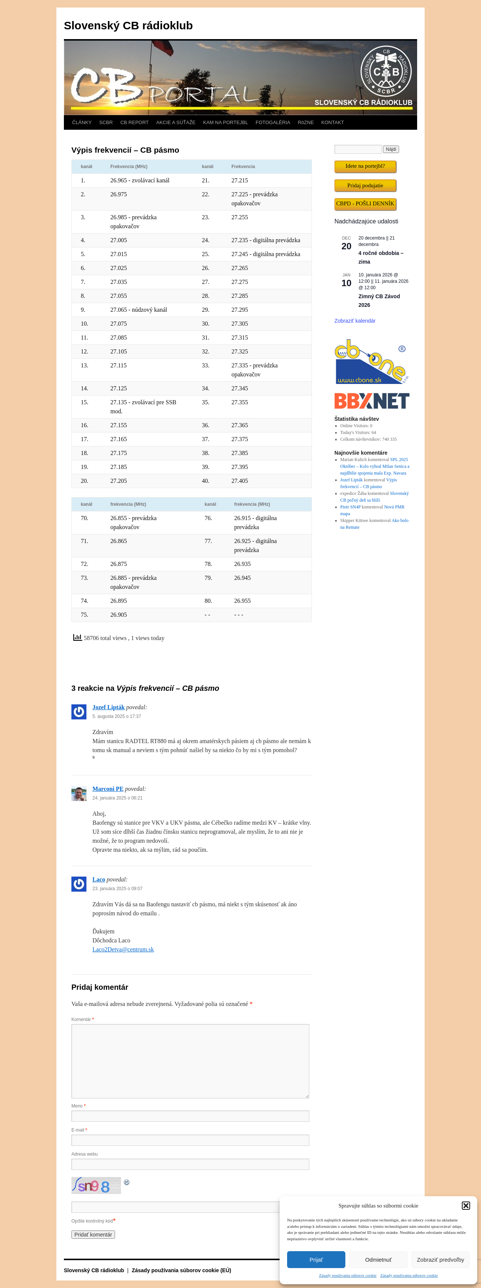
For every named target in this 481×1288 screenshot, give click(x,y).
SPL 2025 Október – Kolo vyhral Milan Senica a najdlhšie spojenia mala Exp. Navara (375, 466)
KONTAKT (332, 122)
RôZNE (306, 122)
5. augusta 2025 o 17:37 (116, 716)
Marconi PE (108, 789)
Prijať (316, 1259)
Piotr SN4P (350, 507)
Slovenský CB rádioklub (128, 25)
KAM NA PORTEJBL (225, 122)
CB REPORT (134, 122)
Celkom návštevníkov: (361, 439)
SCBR (106, 122)
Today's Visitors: (356, 432)
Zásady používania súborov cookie (348, 1275)
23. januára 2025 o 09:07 (117, 888)
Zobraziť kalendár (355, 321)
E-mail (79, 1130)
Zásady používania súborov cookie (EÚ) (181, 1270)
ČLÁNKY (82, 122)
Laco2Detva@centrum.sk (123, 949)
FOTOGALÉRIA (273, 122)
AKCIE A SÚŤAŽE (176, 122)
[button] (466, 1205)
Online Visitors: (355, 425)
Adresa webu (84, 1154)
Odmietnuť (378, 1259)
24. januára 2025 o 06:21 (117, 798)
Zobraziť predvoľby (440, 1259)
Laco (98, 879)
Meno (78, 1106)
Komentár (82, 1019)
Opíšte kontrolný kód (92, 1221)
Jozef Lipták (108, 707)
